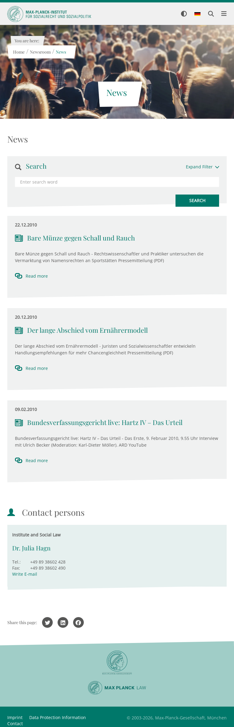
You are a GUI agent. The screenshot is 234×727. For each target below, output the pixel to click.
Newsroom (40, 52)
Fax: (16, 568)
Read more (37, 276)
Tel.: (16, 562)
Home (18, 52)
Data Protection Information (57, 717)
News (60, 52)
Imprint (15, 717)
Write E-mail (24, 574)
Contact (15, 723)
